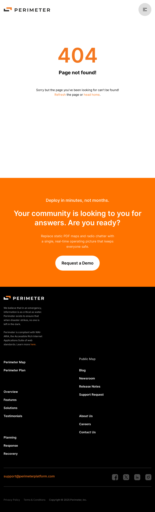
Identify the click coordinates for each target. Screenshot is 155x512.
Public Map (87, 359)
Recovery (11, 454)
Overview (11, 392)
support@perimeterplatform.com (29, 476)
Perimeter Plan (14, 370)
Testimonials (13, 416)
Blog (82, 370)
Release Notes (89, 386)
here (33, 344)
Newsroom (87, 378)
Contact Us (87, 432)
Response (11, 445)
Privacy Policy (12, 499)
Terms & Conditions (34, 499)
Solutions (10, 408)
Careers (85, 424)
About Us (86, 416)
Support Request (91, 394)
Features (10, 400)
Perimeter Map (14, 362)
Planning (10, 437)
